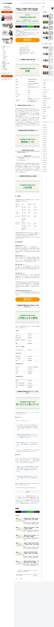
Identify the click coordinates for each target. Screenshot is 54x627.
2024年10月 (45, 158)
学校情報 (17, 508)
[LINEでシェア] (30, 27)
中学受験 (44, 87)
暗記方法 (44, 109)
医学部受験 (45, 96)
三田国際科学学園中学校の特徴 (24, 47)
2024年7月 (45, 164)
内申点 (44, 94)
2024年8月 (45, 162)
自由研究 (44, 111)
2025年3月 (45, 147)
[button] (37, 27)
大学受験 (44, 100)
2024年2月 (45, 171)
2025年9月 (45, 136)
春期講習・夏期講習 (46, 107)
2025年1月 (45, 151)
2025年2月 (45, 149)
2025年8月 (45, 138)
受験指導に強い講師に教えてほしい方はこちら (27, 40)
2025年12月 (45, 129)
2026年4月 (45, 125)
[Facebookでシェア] (24, 27)
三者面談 (44, 83)
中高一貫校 (45, 91)
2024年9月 (45, 160)
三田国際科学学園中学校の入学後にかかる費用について (28, 52)
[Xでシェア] (18, 27)
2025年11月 (45, 131)
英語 (43, 113)
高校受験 (44, 118)
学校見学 (44, 105)
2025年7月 (45, 140)
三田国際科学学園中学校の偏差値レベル (25, 49)
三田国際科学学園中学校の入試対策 (24, 50)
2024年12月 (45, 153)
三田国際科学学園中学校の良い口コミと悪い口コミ (27, 53)
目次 (26, 45)
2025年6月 (45, 142)
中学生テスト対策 (46, 89)
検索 (43, 6)
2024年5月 (45, 169)
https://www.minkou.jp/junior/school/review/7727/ (27, 487)
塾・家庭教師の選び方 (47, 98)
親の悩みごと (45, 116)
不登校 (44, 85)
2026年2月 (45, 127)
